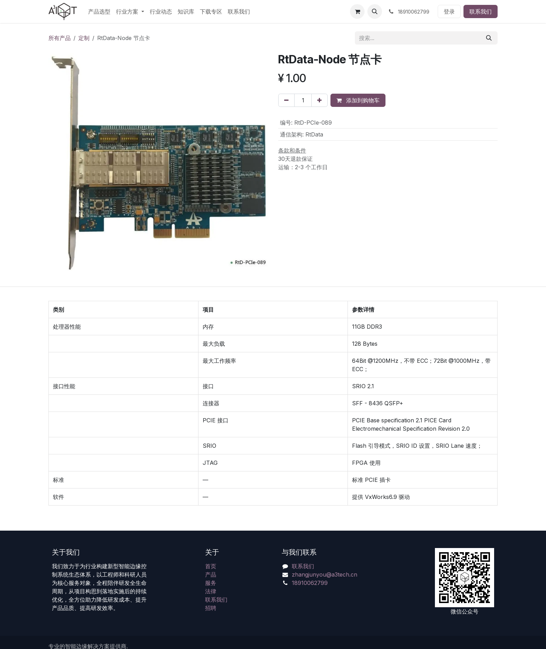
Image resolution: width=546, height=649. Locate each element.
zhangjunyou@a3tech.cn (324, 574)
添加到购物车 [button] (358, 100)
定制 (83, 37)
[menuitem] (99, 11)
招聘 (210, 607)
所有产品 (59, 37)
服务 (210, 582)
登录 (449, 11)
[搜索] (489, 38)
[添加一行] (319, 100)
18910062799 (310, 582)
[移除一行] (286, 100)
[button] (374, 11)
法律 (210, 591)
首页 (210, 566)
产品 (210, 574)
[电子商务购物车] (357, 11)
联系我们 (480, 11)
